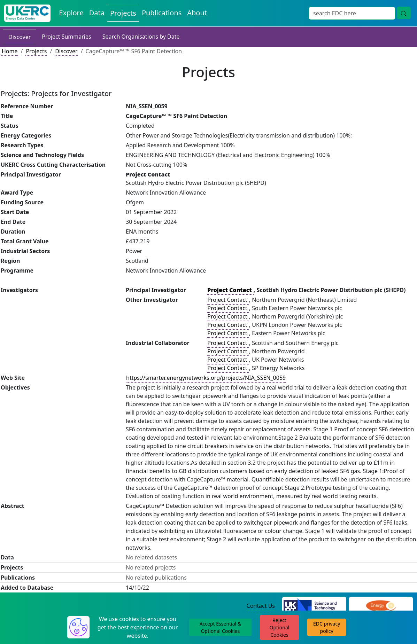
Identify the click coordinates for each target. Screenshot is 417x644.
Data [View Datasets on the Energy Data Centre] (97, 12)
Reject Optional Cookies (279, 627)
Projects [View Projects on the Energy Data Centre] (123, 13)
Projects (36, 51)
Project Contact (227, 300)
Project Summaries (66, 36)
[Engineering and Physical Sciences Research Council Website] (381, 606)
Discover (19, 37)
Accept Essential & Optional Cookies (220, 627)
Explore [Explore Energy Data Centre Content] (71, 12)
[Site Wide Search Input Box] (352, 13)
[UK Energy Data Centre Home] (27, 13)
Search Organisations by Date (141, 36)
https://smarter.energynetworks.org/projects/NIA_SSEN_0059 (206, 378)
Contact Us (261, 606)
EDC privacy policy (326, 627)
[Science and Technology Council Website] (314, 606)
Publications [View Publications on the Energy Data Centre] (162, 12)
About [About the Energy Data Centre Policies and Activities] (197, 12)
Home (10, 51)
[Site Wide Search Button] (404, 13)
